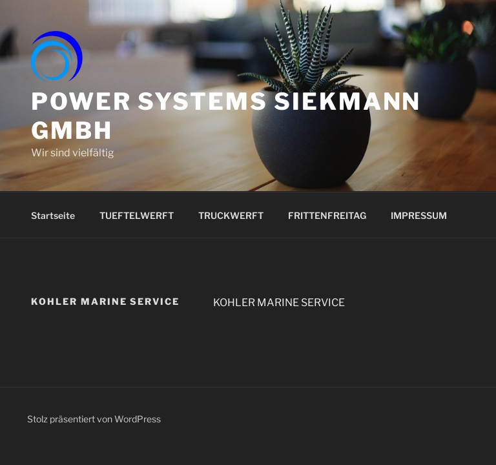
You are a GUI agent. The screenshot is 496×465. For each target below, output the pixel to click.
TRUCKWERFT (231, 215)
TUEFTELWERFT (136, 215)
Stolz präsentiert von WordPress (94, 418)
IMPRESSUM (419, 215)
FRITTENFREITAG (327, 215)
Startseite (53, 215)
